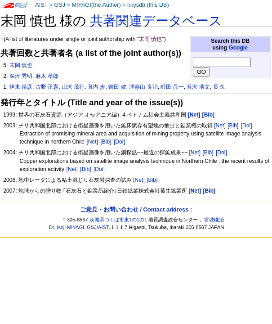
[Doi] (246, 125)
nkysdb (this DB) (148, 5)
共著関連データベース (156, 21)
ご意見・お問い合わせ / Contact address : (136, 209)
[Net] (220, 125)
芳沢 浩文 (198, 87)
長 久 (219, 87)
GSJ (59, 5)
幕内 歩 (96, 87)
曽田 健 (117, 87)
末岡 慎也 (20, 65)
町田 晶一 (172, 87)
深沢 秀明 (20, 76)
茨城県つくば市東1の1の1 (118, 219)
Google (238, 48)
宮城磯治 (214, 219)
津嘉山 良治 (143, 87)
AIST (41, 5)
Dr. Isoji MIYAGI (66, 227)
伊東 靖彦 (20, 87)
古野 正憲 (47, 87)
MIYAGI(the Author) (95, 5)
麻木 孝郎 (47, 76)
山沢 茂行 (73, 87)
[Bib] (232, 125)
